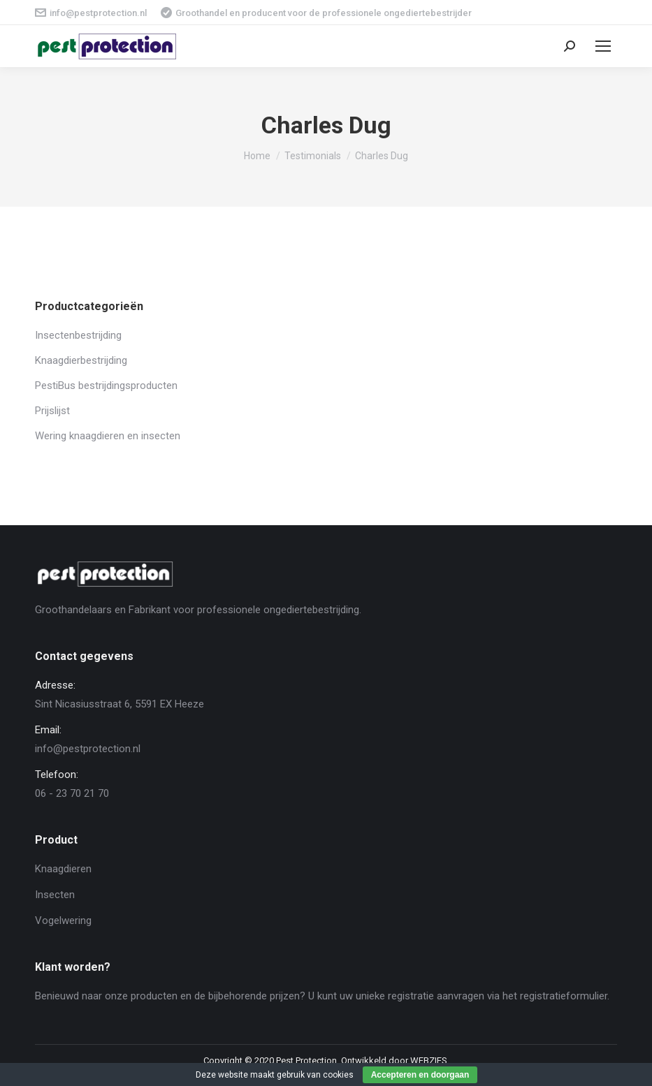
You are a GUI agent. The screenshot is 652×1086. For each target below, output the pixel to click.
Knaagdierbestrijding (81, 360)
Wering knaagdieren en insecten (107, 436)
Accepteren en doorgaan (420, 1075)
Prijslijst (52, 410)
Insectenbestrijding (78, 335)
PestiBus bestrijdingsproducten (106, 385)
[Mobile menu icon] (603, 46)
